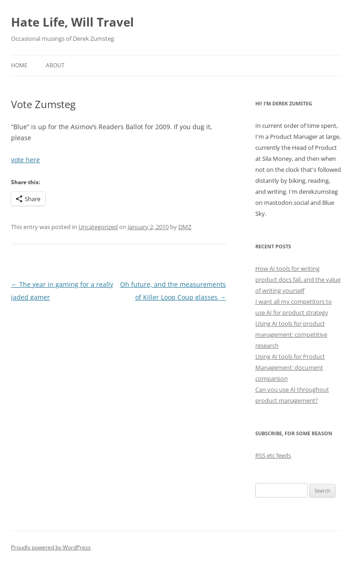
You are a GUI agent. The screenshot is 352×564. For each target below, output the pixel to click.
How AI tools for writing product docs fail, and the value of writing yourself (298, 279)
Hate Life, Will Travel (72, 22)
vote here (25, 159)
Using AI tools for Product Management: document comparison (290, 367)
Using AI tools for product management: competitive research (291, 334)
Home (19, 65)
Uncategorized (98, 227)
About (55, 65)
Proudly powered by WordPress (51, 547)
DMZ (184, 227)
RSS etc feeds (273, 455)
